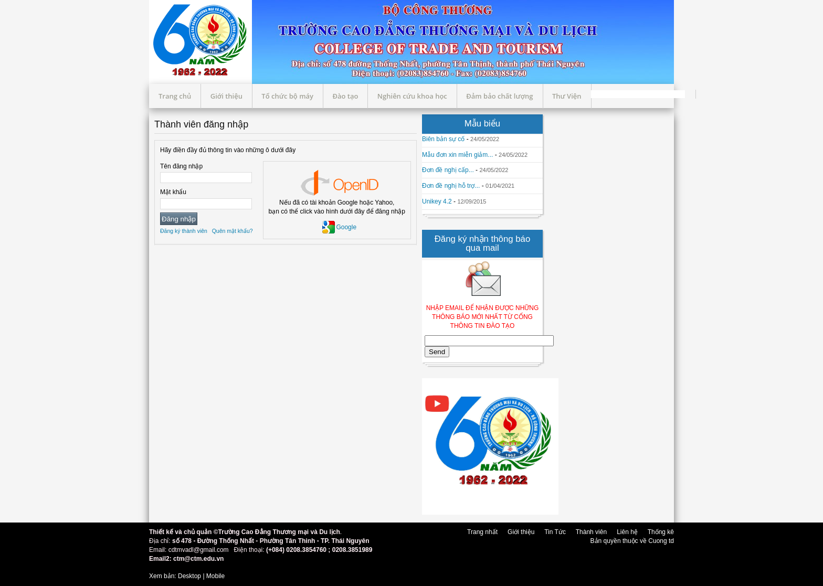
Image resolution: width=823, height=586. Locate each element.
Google (339, 227)
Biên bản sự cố (443, 139)
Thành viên (591, 532)
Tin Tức (555, 532)
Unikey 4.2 (437, 201)
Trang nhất (482, 532)
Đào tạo (345, 96)
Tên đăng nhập (181, 166)
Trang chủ (175, 96)
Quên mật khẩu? (232, 231)
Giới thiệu (226, 96)
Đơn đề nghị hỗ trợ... (451, 185)
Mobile (215, 576)
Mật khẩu (173, 192)
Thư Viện (567, 96)
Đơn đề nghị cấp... (448, 170)
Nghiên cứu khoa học (412, 96)
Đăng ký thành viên (183, 231)
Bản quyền (606, 541)
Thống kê (661, 532)
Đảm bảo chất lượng (499, 96)
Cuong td (661, 541)
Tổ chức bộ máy (287, 96)
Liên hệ (627, 532)
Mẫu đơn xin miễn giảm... (457, 154)
